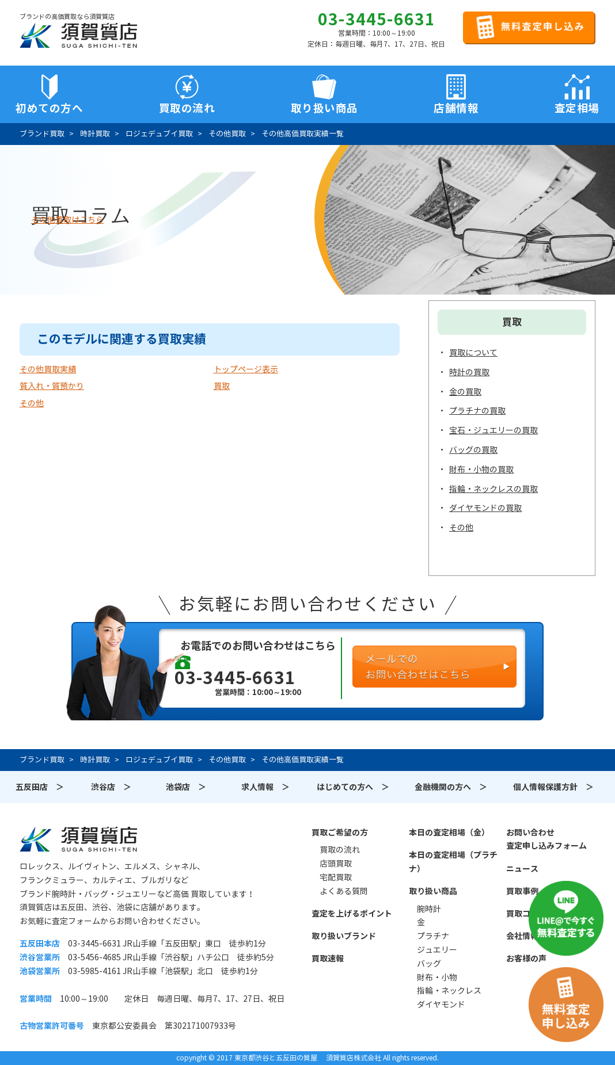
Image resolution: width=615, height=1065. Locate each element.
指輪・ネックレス (449, 991)
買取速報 (328, 958)
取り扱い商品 (433, 891)
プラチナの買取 (477, 411)
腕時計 (429, 909)
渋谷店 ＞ (111, 787)
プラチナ (433, 936)
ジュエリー (437, 950)
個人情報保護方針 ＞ (553, 787)
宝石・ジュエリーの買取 (493, 430)
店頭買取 (336, 863)
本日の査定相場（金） (449, 832)
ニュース (522, 869)
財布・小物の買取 (481, 469)
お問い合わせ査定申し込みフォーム (546, 839)
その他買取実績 (48, 369)
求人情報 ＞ (265, 787)
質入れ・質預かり (52, 386)
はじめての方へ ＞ (353, 787)
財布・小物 (437, 977)
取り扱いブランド (344, 936)
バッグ (429, 964)
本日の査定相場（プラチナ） (453, 862)
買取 (222, 386)
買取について (473, 353)
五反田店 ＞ (40, 787)
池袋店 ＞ (186, 787)
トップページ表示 (246, 369)
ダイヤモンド (441, 1004)
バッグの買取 (473, 450)
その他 (32, 403)
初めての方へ (49, 108)
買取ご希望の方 (340, 832)
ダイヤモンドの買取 (485, 508)
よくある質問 (344, 891)
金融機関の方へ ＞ (451, 787)
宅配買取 (336, 877)
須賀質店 (78, 839)
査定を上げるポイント (352, 914)
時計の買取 (469, 372)
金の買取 (465, 392)
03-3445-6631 (376, 20)
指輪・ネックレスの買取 (493, 489)
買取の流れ (187, 108)
